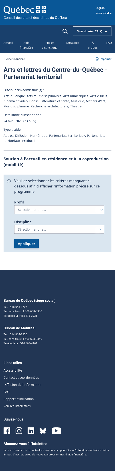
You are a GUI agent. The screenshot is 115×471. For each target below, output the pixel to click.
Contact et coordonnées (21, 377)
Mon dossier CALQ (92, 31)
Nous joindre (103, 13)
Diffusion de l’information (22, 384)
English (100, 8)
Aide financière (15, 59)
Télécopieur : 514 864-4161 (20, 343)
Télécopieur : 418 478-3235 (20, 316)
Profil (19, 202)
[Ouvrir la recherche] (65, 31)
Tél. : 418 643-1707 (15, 307)
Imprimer (103, 59)
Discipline (23, 221)
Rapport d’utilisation (19, 399)
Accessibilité (13, 370)
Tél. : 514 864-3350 (15, 334)
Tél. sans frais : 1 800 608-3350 (23, 311)
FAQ (7, 392)
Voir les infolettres (17, 406)
